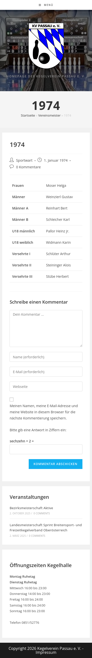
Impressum (46, 652)
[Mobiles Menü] (46, 5)
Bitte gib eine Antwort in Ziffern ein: (38, 430)
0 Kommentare (28, 167)
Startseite (28, 115)
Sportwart (24, 160)
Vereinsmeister (49, 115)
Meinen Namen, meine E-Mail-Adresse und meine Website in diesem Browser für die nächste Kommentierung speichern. (44, 411)
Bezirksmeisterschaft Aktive (31, 508)
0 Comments (42, 513)
